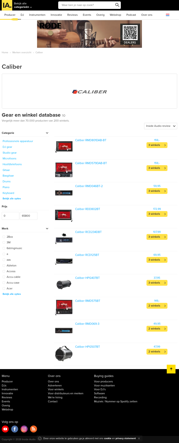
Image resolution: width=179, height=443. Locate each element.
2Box (8, 237)
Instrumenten (37, 15)
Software (99, 393)
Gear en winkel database (33, 115)
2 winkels (154, 305)
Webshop (115, 15)
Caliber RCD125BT (87, 255)
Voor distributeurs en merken (65, 393)
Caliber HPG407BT (87, 278)
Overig (100, 15)
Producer (9, 15)
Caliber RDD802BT (87, 209)
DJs (4, 385)
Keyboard (8, 193)
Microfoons (9, 158)
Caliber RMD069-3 (87, 324)
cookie (107, 438)
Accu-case (11, 282)
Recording (100, 397)
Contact (53, 401)
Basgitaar (8, 175)
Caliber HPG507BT (87, 347)
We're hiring (55, 397)
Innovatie (56, 15)
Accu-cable (11, 277)
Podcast (131, 15)
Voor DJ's (100, 389)
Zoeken (117, 5)
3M (6, 242)
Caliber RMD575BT (87, 301)
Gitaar (6, 170)
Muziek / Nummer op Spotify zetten (115, 401)
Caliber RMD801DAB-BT (90, 140)
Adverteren (55, 385)
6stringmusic (12, 248)
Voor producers (103, 381)
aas (7, 260)
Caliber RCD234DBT (88, 232)
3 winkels (154, 145)
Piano (6, 187)
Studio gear (10, 152)
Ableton (9, 265)
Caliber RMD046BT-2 (89, 186)
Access (9, 271)
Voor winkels (56, 389)
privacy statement (126, 438)
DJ (22, 15)
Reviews (72, 15)
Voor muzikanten (104, 385)
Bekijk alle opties (12, 198)
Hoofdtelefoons (12, 164)
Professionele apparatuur (18, 141)
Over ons (146, 15)
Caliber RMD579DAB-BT (91, 163)
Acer (7, 288)
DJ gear (7, 147)
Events (87, 15)
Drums (6, 181)
